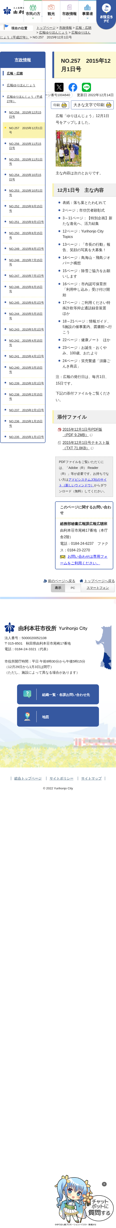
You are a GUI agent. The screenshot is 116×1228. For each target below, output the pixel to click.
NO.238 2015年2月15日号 (26, 396)
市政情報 (69, 14)
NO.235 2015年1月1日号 (26, 437)
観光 (51, 14)
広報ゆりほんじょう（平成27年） (24, 99)
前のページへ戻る (61, 581)
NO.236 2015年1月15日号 (26, 423)
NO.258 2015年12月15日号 (25, 114)
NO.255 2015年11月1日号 (26, 161)
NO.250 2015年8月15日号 (26, 235)
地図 (45, 717)
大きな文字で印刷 (88, 105)
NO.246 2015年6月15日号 (26, 289)
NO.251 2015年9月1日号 (26, 222)
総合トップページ (28, 778)
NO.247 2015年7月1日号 (26, 276)
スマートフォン (98, 588)
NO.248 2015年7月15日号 (26, 262)
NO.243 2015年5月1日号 (26, 329)
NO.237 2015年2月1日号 (26, 410)
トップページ (45, 28)
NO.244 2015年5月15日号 (26, 316)
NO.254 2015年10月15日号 (25, 177)
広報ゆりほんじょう (53, 32)
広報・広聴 (83, 28)
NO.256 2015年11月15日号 (25, 146)
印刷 (56, 105)
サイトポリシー (61, 778)
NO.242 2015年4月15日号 (26, 343)
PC (73, 588)
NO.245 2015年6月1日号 (26, 302)
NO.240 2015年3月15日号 (26, 370)
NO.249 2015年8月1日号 (26, 248)
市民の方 (33, 14)
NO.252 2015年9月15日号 (26, 208)
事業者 (87, 14)
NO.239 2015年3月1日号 (26, 383)
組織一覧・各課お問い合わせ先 (66, 695)
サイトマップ (91, 778)
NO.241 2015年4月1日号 (26, 356)
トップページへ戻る (99, 581)
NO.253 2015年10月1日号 (26, 193)
